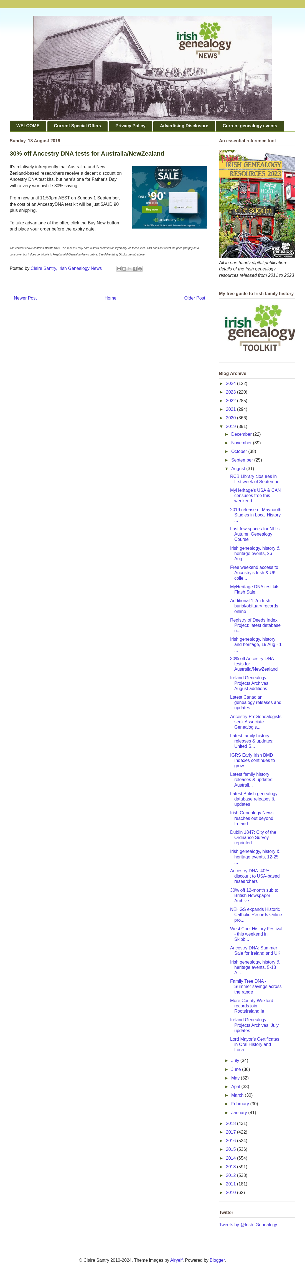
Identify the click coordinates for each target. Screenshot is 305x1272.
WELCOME (28, 125)
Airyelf (176, 1260)
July (235, 1060)
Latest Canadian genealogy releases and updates (255, 702)
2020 (231, 417)
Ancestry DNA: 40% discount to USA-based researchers (255, 876)
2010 (231, 1192)
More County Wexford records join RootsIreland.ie (251, 1005)
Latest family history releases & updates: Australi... (251, 779)
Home (110, 298)
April (236, 1086)
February (240, 1103)
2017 (231, 1132)
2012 (231, 1175)
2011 (231, 1184)
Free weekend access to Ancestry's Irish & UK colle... (254, 572)
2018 (231, 1123)
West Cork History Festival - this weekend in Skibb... (256, 934)
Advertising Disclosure (184, 125)
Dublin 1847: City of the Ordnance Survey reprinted (253, 837)
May (236, 1078)
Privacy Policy (130, 125)
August (238, 468)
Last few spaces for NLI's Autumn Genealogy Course (254, 534)
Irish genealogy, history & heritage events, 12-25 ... (254, 856)
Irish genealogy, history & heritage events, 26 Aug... (254, 553)
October (239, 451)
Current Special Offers (77, 125)
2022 (231, 400)
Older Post (194, 298)
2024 (231, 383)
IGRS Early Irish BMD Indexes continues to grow (252, 760)
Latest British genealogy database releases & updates (254, 799)
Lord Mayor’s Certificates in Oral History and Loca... (254, 1044)
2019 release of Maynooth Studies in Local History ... (255, 515)
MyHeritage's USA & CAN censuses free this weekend (255, 495)
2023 (231, 392)
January (239, 1112)
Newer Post (25, 298)
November (242, 442)
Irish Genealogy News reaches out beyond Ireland (252, 818)
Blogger (217, 1260)
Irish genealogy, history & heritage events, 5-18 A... (254, 967)
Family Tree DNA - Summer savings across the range (256, 986)
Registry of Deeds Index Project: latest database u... (255, 625)
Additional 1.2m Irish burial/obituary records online (254, 606)
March (238, 1095)
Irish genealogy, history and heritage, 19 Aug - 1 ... (256, 644)
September (242, 460)
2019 (231, 426)
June (236, 1069)
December (242, 434)
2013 (231, 1166)
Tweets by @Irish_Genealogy (248, 1224)
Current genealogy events (250, 125)
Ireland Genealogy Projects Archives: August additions (250, 683)
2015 (231, 1149)
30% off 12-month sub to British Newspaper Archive (254, 895)
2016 (231, 1140)
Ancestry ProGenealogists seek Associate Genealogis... (255, 721)
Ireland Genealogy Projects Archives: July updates (254, 1025)
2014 (231, 1158)
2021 (231, 409)
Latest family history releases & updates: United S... (251, 741)
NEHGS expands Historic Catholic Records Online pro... (256, 914)
